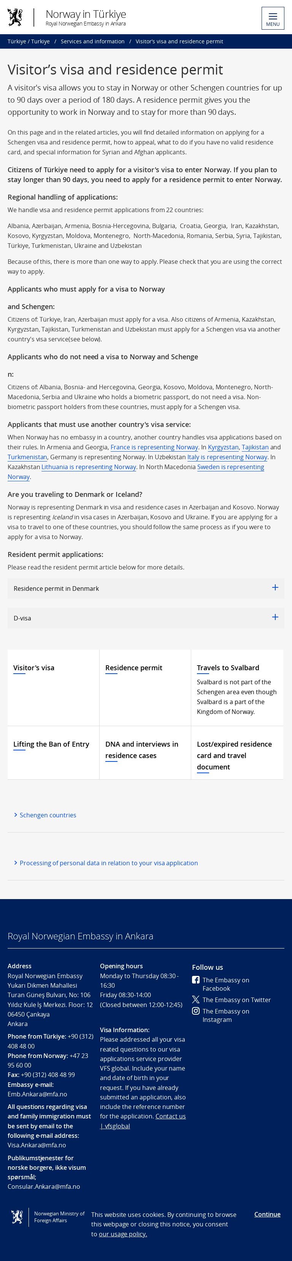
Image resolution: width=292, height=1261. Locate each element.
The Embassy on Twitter (231, 1000)
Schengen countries (48, 815)
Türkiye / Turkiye (29, 41)
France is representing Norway (154, 447)
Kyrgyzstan (223, 447)
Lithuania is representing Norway (88, 467)
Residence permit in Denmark (146, 588)
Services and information (93, 41)
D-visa (146, 618)
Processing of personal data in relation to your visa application (109, 863)
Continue (267, 1214)
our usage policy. (123, 1234)
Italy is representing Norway (227, 457)
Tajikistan (255, 447)
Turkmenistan (27, 457)
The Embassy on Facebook (220, 984)
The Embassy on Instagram (220, 1015)
